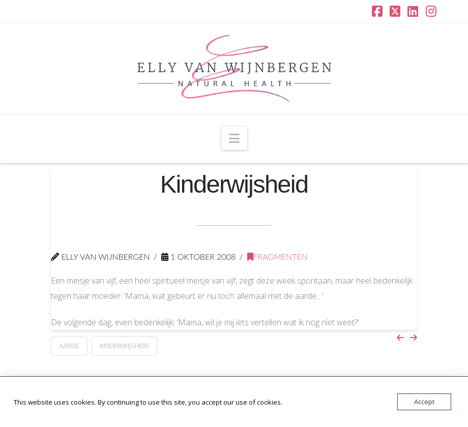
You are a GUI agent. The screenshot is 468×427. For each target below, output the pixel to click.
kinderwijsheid (124, 345)
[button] (234, 138)
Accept (424, 401)
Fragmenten (277, 256)
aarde (69, 345)
